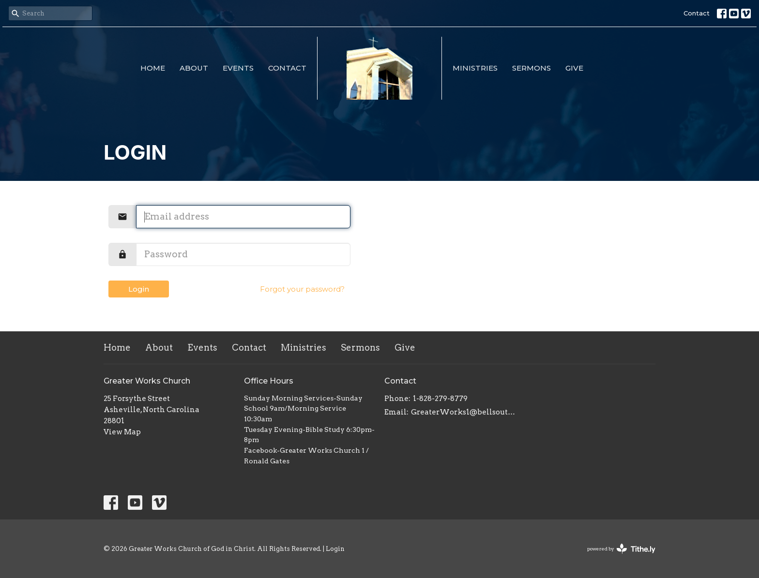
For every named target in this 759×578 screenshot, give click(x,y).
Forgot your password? (302, 289)
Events (238, 68)
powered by (621, 548)
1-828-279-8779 (440, 398)
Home (152, 68)
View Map (122, 432)
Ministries (475, 68)
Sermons (531, 68)
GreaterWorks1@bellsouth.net (463, 412)
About (194, 68)
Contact (696, 13)
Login (138, 289)
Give (574, 68)
